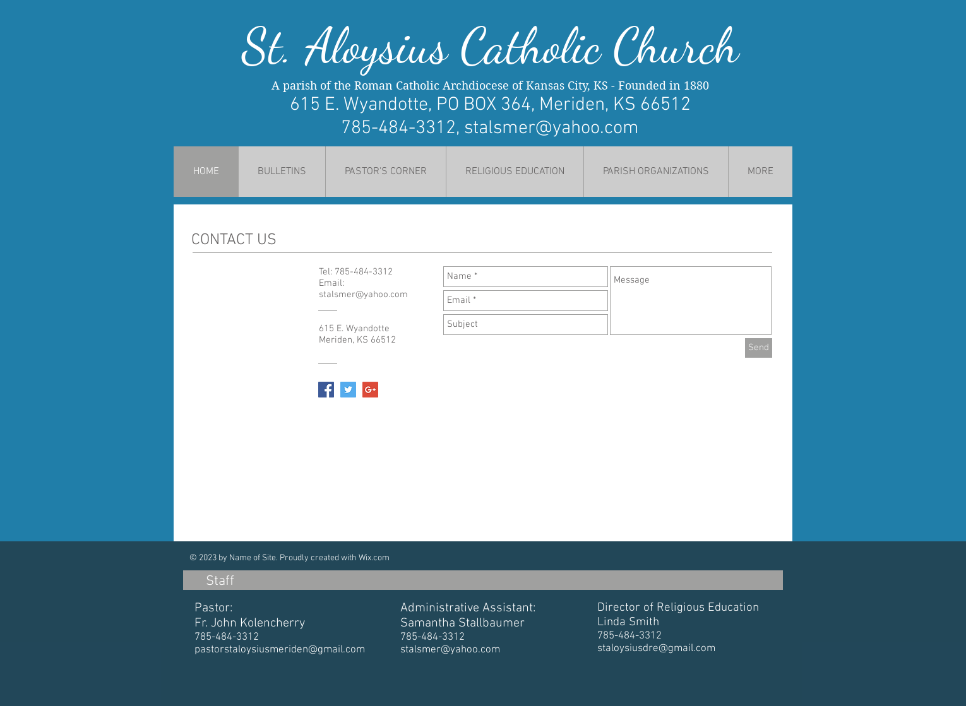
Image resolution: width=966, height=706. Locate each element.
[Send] (758, 348)
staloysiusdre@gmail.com (656, 648)
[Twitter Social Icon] (348, 389)
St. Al (292, 46)
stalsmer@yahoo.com (551, 128)
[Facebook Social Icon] (326, 389)
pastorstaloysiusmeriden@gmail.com (279, 650)
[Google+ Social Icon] (370, 389)
